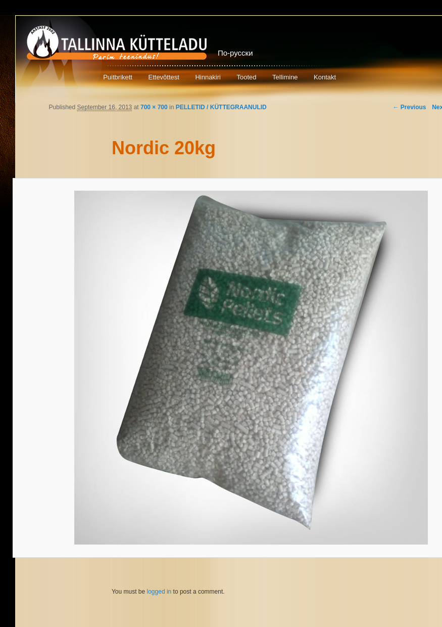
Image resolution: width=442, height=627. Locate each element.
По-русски (235, 53)
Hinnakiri (208, 77)
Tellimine (285, 77)
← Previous (409, 107)
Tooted (246, 77)
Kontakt (325, 77)
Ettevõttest (163, 77)
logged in (159, 591)
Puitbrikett (117, 77)
